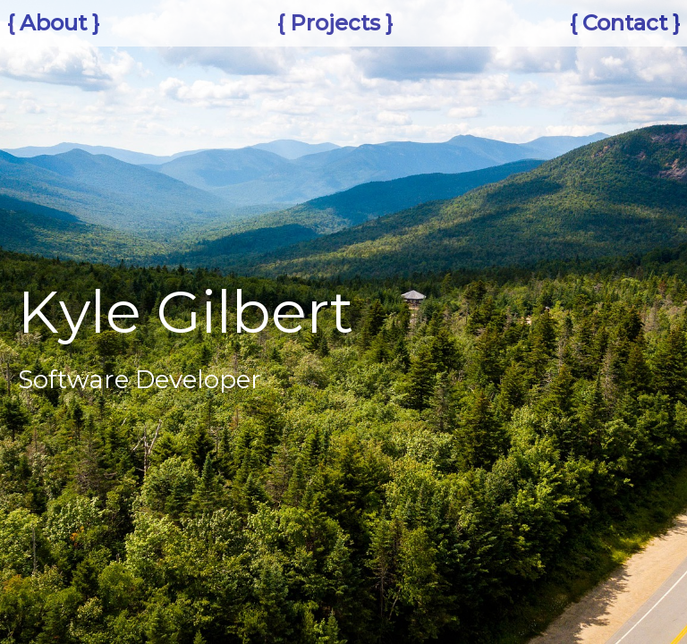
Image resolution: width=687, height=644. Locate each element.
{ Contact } (625, 23)
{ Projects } (335, 23)
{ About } (53, 23)
